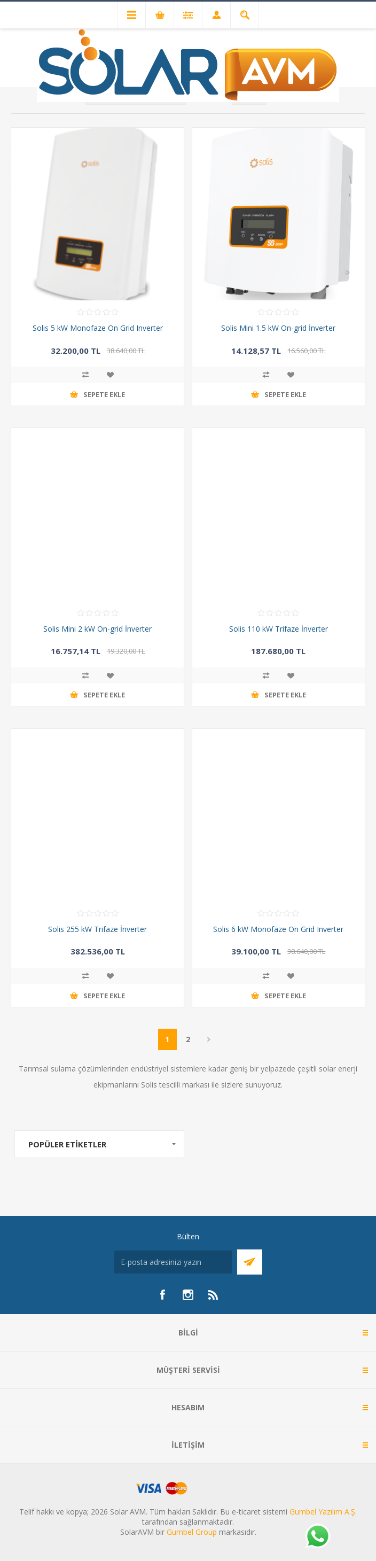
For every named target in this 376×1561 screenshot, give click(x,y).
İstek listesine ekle (110, 375)
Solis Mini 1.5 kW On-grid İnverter (278, 328)
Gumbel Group (192, 1532)
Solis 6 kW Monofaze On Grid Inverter (278, 929)
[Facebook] (162, 1294)
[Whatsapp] (317, 1537)
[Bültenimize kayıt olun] (173, 1262)
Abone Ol (249, 1262)
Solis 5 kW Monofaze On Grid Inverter (98, 328)
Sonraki (209, 1039)
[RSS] (213, 1294)
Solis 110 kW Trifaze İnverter (278, 629)
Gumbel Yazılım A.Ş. (323, 1511)
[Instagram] (188, 1294)
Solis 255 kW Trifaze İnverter (97, 929)
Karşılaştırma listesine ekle (85, 375)
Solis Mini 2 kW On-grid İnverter (97, 629)
